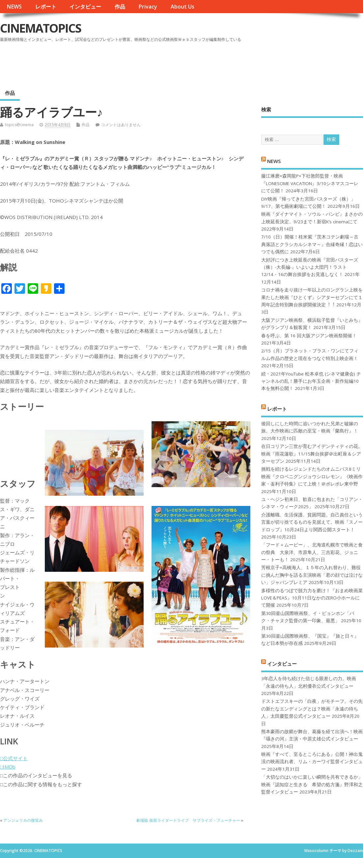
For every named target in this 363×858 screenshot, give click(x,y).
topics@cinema (19, 124)
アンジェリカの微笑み (23, 820)
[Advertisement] (237, 62)
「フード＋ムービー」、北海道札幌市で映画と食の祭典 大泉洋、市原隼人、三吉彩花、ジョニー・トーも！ (312, 552)
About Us (182, 6)
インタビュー (85, 6)
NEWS (14, 6)
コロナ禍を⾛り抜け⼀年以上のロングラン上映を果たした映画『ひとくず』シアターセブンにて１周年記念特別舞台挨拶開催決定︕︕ (312, 297)
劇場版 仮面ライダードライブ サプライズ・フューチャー (188, 820)
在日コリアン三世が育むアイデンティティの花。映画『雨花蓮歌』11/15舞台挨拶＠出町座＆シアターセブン (312, 453)
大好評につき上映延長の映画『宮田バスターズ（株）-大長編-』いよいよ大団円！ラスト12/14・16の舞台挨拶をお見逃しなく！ (309, 267)
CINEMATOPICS (40, 28)
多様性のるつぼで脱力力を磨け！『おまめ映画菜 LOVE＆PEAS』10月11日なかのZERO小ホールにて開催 (312, 598)
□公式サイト (14, 758)
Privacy (147, 6)
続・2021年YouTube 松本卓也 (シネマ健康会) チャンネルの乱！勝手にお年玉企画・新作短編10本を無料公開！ (311, 381)
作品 (120, 6)
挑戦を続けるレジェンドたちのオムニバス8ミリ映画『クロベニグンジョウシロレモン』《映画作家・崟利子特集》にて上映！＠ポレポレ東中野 (312, 476)
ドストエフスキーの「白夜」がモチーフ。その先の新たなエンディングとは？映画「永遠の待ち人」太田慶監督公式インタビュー (312, 708)
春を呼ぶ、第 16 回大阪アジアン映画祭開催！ (309, 336)
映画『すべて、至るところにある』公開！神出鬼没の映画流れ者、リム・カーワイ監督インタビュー (312, 761)
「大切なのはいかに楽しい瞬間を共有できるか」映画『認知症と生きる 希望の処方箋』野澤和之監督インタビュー (312, 784)
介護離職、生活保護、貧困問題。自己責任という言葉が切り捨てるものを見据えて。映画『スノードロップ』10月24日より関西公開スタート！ (312, 522)
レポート (45, 6)
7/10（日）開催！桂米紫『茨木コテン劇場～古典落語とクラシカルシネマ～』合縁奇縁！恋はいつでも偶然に (312, 244)
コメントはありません (121, 124)
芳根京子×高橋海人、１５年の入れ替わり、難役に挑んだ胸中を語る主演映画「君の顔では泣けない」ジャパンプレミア (312, 575)
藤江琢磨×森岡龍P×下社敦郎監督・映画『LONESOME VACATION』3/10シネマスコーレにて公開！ (309, 183)
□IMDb (7, 766)
